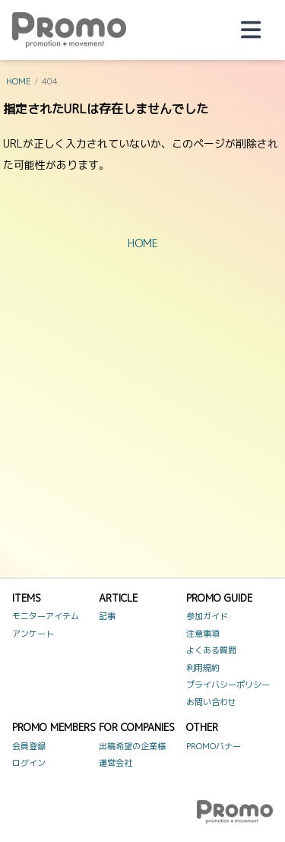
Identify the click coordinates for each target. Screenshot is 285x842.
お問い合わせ (211, 702)
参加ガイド (207, 616)
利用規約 (203, 668)
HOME (18, 81)
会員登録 (29, 746)
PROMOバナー (213, 746)
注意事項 (203, 634)
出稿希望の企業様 (132, 746)
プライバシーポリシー (228, 684)
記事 (107, 616)
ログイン (29, 763)
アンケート (33, 634)
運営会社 (115, 763)
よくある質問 (211, 650)
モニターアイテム (45, 616)
